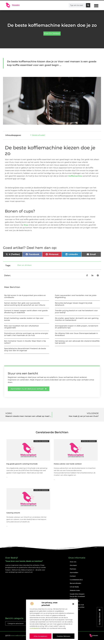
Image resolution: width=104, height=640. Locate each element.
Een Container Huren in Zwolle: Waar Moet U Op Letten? (25, 342)
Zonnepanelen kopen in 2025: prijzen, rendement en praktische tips (76, 327)
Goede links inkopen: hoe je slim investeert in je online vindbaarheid (77, 597)
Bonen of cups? (38, 135)
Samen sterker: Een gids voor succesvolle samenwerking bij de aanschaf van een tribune (24, 304)
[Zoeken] (88, 5)
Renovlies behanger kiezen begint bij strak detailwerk (73, 304)
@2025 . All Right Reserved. (24, 635)
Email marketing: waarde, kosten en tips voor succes (24, 319)
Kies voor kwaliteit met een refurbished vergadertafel (21, 327)
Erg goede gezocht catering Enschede (22, 464)
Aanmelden (74, 572)
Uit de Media (74, 587)
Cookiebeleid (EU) (76, 580)
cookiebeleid (34, 628)
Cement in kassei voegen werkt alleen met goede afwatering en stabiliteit (26, 311)
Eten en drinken (52, 33)
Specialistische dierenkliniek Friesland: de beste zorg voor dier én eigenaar (25, 349)
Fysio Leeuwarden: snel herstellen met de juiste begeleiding (75, 296)
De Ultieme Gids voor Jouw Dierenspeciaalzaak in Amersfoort (76, 334)
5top (26, 225)
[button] (73, 604)
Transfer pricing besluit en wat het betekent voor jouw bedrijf (76, 311)
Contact (73, 576)
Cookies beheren (63, 636)
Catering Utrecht (13, 513)
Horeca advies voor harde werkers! (68, 464)
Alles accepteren (40, 636)
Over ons (73, 562)
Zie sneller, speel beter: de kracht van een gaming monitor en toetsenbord (77, 319)
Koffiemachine (75, 176)
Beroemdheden (75, 583)
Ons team (73, 565)
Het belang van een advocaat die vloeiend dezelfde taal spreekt (77, 342)
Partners (73, 569)
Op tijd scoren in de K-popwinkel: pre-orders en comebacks (25, 296)
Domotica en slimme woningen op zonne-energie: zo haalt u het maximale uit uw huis (26, 334)
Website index (75, 590)
